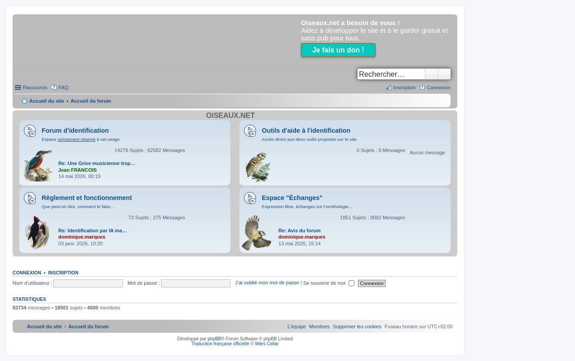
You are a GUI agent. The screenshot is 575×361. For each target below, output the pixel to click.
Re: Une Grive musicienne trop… (97, 163)
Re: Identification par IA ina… (92, 230)
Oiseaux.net (230, 115)
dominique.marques (82, 236)
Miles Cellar (267, 343)
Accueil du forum (91, 101)
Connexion (27, 272)
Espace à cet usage (80, 139)
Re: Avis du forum (300, 230)
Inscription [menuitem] (404, 87)
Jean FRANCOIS (77, 170)
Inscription (63, 272)
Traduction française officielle (220, 343)
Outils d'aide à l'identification (306, 130)
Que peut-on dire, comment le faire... (78, 206)
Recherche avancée (444, 74)
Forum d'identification (75, 130)
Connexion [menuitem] (439, 87)
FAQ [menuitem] (63, 87)
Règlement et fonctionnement (87, 198)
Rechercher (431, 74)
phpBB (214, 338)
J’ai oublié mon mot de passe (267, 283)
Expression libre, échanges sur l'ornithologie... (307, 206)
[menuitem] (357, 326)
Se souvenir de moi (328, 283)
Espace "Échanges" (292, 198)
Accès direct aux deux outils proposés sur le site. (310, 139)
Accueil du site (46, 101)
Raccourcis (35, 87)
